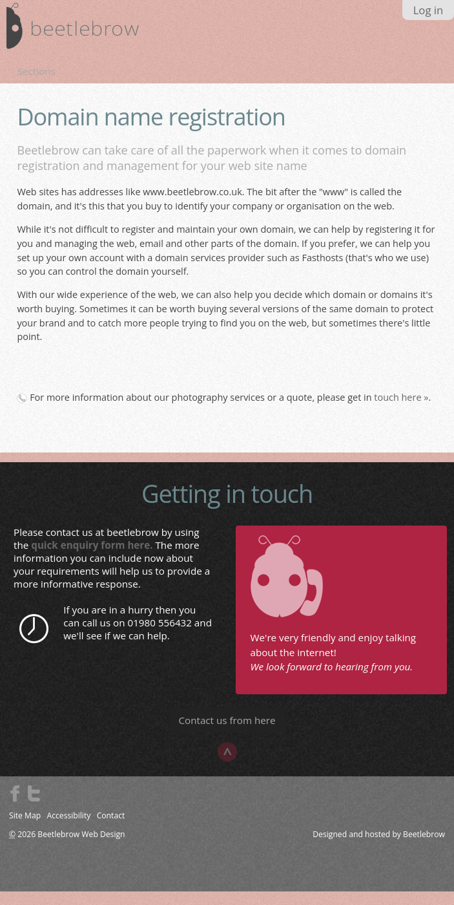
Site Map (25, 815)
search (432, 30)
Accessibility (68, 815)
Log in (428, 10)
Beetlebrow (424, 834)
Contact (111, 815)
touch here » (401, 397)
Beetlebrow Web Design (81, 834)
